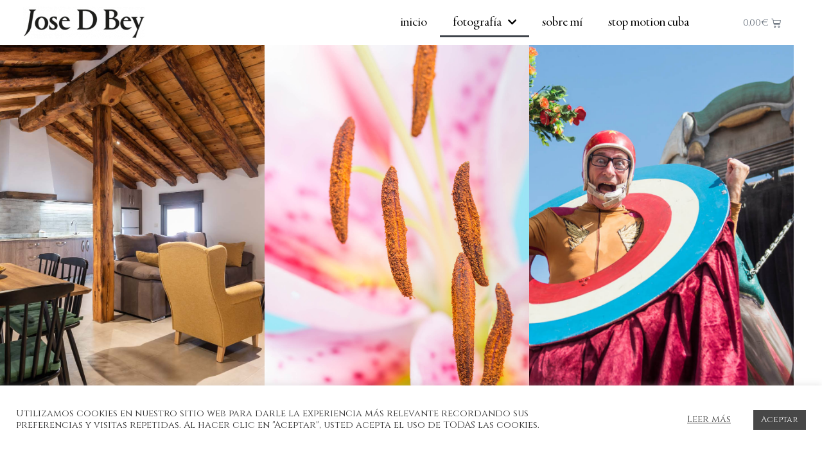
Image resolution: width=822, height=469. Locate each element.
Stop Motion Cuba (648, 22)
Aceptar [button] (779, 419)
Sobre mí (562, 22)
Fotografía (484, 22)
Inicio (413, 22)
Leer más (709, 419)
